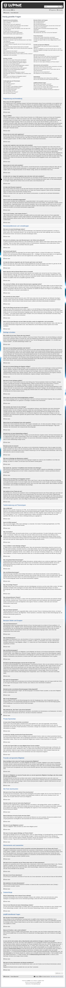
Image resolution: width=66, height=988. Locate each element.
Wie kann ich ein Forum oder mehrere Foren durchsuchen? (46, 56)
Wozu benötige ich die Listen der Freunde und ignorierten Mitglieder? (46, 47)
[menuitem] (13, 10)
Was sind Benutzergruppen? (40, 24)
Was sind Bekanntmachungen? (10, 89)
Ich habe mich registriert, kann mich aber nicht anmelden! (15, 25)
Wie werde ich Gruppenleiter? (40, 27)
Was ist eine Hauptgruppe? (39, 31)
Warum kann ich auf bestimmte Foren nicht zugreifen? (15, 68)
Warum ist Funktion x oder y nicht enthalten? (43, 85)
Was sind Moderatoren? (39, 22)
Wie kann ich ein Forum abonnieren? (42, 72)
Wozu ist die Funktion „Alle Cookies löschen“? (13, 33)
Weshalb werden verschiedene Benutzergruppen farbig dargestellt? (46, 29)
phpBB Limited (12, 277)
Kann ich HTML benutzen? (9, 83)
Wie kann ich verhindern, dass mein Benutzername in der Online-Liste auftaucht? (17, 40)
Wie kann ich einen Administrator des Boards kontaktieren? (46, 89)
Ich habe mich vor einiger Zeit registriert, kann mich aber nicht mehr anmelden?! (16, 29)
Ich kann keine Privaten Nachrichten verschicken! (44, 37)
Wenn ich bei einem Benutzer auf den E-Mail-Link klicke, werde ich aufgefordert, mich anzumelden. (17, 54)
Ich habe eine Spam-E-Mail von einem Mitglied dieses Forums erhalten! (47, 40)
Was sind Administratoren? (39, 21)
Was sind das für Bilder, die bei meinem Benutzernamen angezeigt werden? (17, 49)
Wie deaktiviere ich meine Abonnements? (43, 73)
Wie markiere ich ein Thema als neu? (11, 77)
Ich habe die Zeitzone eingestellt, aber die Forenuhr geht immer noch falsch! (17, 45)
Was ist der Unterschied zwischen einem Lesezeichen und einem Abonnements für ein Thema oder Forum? (48, 67)
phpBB (28, 980)
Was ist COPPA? (7, 22)
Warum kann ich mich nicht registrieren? (12, 24)
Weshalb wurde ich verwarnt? (9, 70)
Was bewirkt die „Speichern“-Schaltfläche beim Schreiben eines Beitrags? (17, 74)
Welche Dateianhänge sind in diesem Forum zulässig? (45, 78)
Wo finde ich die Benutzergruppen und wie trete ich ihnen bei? (47, 25)
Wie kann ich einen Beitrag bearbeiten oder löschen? (14, 61)
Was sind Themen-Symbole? (9, 93)
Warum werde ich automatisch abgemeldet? (12, 32)
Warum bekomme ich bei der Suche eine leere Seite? (45, 59)
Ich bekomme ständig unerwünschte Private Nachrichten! (46, 38)
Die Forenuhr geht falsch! (8, 42)
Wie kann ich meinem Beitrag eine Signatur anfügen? (15, 62)
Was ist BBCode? (7, 82)
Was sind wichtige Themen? (9, 90)
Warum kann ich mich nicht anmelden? (11, 27)
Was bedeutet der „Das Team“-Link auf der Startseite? (45, 32)
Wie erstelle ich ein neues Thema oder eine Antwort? (14, 59)
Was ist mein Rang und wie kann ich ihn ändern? (14, 52)
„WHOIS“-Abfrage (51, 944)
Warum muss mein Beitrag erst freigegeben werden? (14, 76)
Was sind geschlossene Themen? (10, 91)
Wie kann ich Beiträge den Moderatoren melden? (14, 72)
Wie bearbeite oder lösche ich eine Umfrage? (13, 66)
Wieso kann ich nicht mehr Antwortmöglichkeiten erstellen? (16, 65)
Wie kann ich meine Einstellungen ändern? (12, 38)
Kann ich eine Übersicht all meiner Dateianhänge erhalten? (46, 79)
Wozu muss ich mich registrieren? (10, 21)
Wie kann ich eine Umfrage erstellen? (11, 63)
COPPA (24, 148)
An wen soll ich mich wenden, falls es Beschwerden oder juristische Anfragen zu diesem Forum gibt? (46, 87)
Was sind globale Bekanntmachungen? (11, 87)
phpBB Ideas (13, 933)
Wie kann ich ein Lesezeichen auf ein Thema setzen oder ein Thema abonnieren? (47, 70)
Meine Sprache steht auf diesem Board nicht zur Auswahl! (16, 46)
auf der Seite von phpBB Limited (34, 922)
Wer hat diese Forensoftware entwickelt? (42, 84)
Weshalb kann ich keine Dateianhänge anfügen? (13, 69)
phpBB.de (23, 277)
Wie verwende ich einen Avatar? (10, 51)
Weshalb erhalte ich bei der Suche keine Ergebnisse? (45, 57)
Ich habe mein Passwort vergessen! (11, 31)
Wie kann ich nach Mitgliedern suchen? (42, 60)
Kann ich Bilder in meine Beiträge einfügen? (12, 86)
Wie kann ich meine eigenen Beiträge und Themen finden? (46, 61)
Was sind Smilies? (7, 85)
